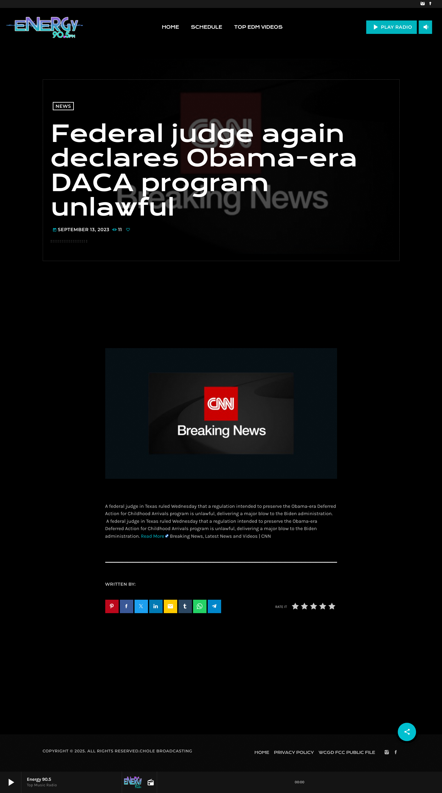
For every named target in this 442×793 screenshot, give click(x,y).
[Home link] (44, 27)
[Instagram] (422, 4)
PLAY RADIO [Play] (391, 27)
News (63, 106)
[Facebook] (430, 4)
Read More (152, 536)
